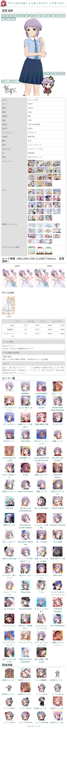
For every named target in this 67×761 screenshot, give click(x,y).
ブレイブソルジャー (9, 625)
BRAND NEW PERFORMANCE (57, 407)
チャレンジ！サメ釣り (41, 609)
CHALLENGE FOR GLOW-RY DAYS (41, 458)
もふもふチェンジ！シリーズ (41, 625)
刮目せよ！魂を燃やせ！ (25, 625)
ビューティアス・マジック (9, 642)
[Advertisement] (33, 744)
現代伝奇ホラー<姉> (57, 558)
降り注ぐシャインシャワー (41, 441)
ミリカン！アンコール (9, 592)
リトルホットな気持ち (41, 525)
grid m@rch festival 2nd (25, 541)
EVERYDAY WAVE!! (58, 474)
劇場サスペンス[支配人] (25, 424)
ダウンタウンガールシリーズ (41, 642)
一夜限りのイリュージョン (58, 642)
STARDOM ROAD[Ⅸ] (58, 609)
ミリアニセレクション (41, 575)
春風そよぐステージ (41, 474)
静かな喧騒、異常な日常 (41, 659)
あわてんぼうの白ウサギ (9, 659)
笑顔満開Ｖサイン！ (25, 458)
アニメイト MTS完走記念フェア (25, 558)
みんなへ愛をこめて (25, 407)
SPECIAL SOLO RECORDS (25, 659)
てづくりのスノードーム (9, 407)
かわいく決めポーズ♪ (9, 474)
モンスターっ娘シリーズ (9, 575)
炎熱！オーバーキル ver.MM (41, 558)
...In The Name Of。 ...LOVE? (9, 458)
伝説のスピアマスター (58, 491)
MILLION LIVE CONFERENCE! (25, 508)
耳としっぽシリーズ (9, 541)
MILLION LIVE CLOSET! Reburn (25, 525)
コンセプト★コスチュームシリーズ (58, 592)
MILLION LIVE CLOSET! (57, 458)
